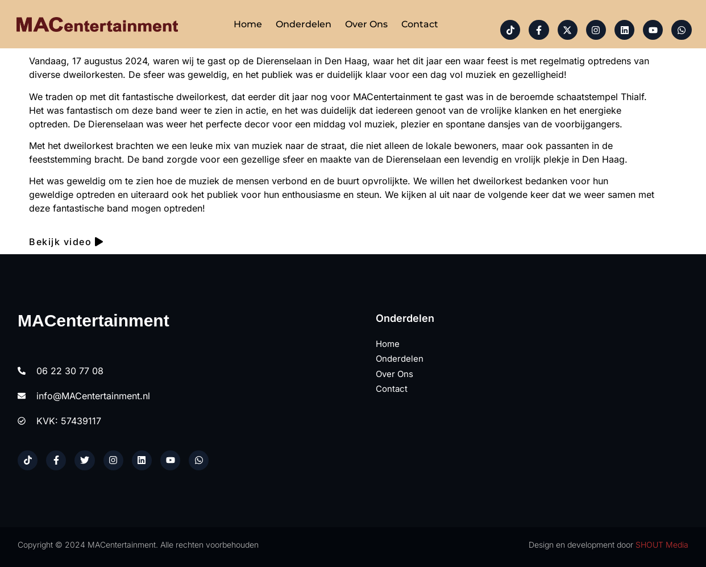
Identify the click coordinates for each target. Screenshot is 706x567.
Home (248, 24)
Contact (419, 24)
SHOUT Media (662, 544)
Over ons (366, 24)
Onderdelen (303, 24)
